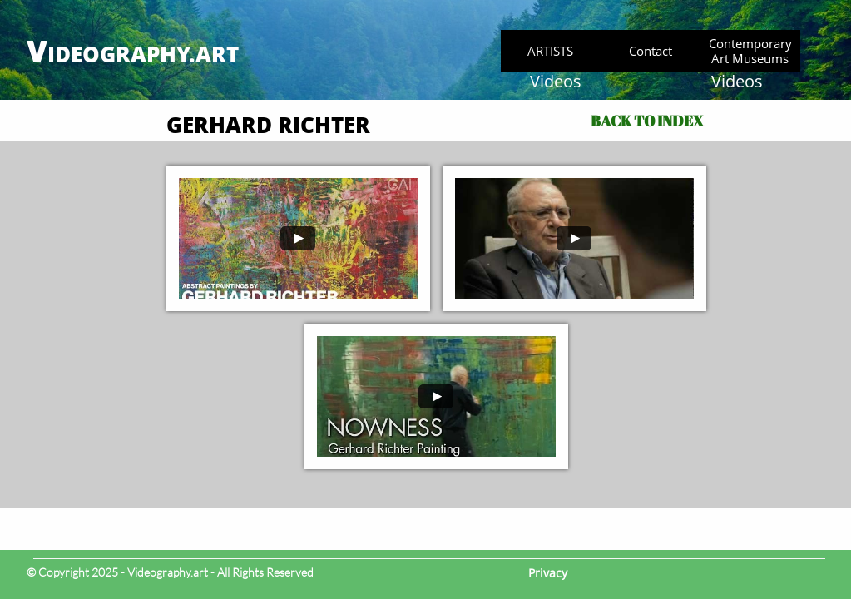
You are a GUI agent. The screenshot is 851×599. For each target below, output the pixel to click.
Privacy (547, 573)
